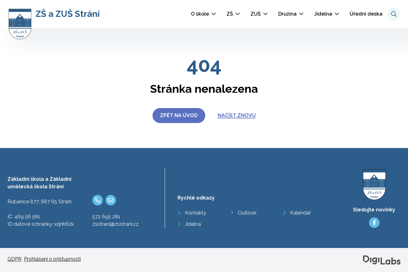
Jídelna (323, 14)
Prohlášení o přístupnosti (52, 259)
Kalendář (300, 213)
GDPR (14, 259)
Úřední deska (366, 14)
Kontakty (195, 213)
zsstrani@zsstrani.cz (115, 224)
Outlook (247, 213)
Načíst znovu (237, 115)
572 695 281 (106, 217)
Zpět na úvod (179, 115)
